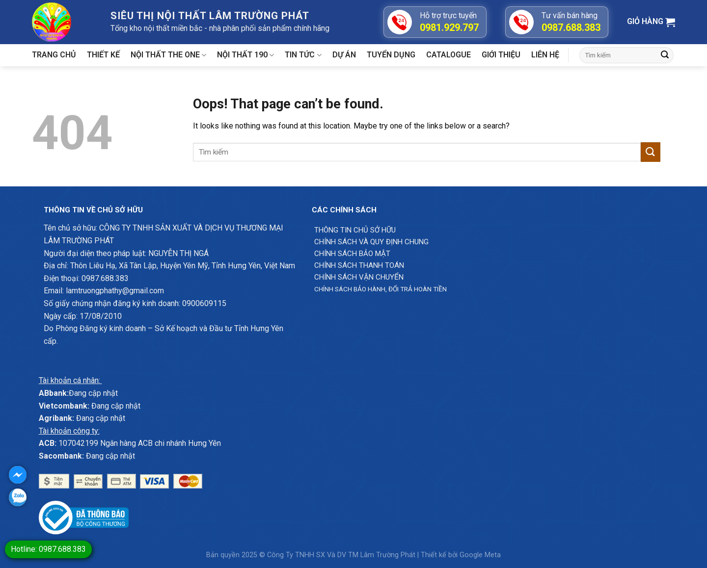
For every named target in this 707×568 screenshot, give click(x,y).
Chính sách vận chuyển (359, 277)
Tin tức (303, 55)
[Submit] (664, 55)
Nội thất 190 (245, 55)
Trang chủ (54, 54)
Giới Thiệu (501, 54)
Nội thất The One (168, 55)
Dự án (344, 54)
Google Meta (480, 555)
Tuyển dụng (391, 54)
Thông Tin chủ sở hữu (355, 230)
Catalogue (448, 54)
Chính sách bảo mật (352, 253)
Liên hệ (545, 54)
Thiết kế (103, 54)
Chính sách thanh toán (359, 265)
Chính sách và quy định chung (371, 241)
